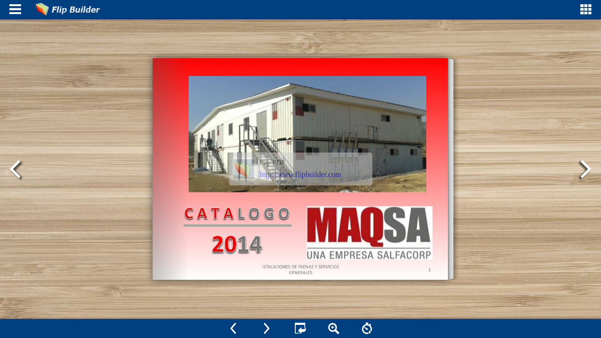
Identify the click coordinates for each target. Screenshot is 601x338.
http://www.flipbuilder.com (300, 174)
